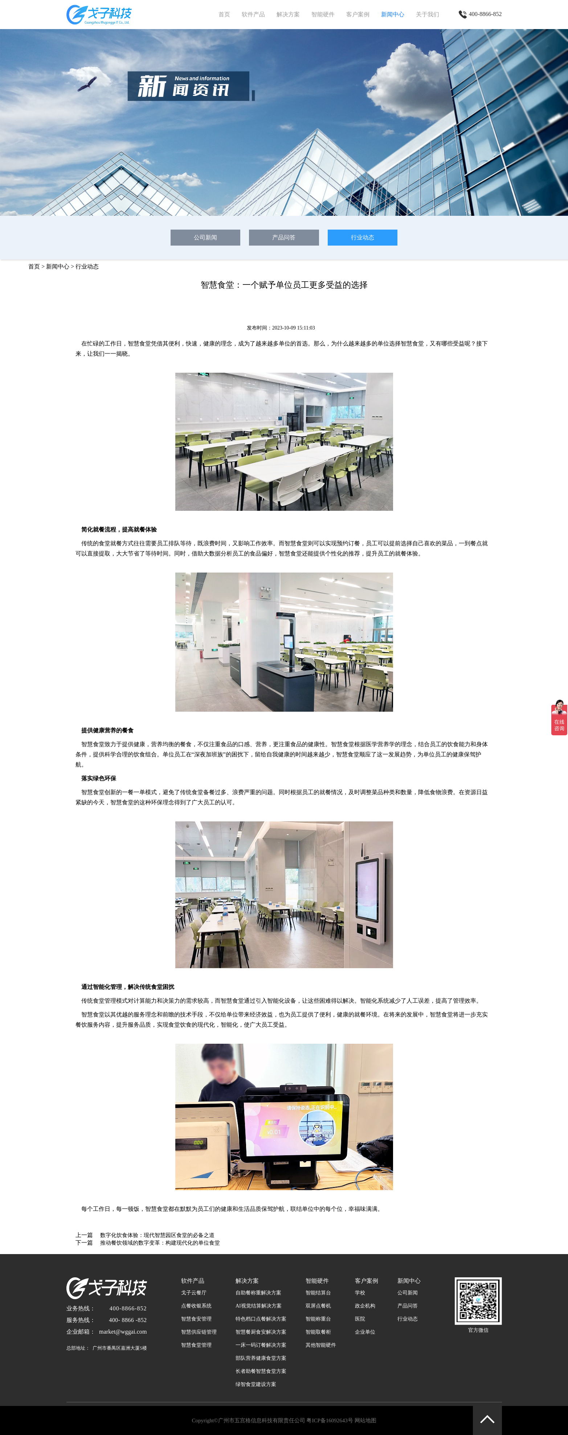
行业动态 (362, 237)
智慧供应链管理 (199, 1332)
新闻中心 (392, 14)
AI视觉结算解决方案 (259, 1306)
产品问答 (283, 237)
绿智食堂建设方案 (256, 1384)
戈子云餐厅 (194, 1292)
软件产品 (253, 14)
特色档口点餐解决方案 (261, 1319)
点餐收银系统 (196, 1306)
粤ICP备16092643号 (329, 1420)
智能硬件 (323, 14)
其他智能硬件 (321, 1345)
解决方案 (288, 14)
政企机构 (365, 1306)
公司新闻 (205, 237)
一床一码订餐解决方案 (261, 1345)
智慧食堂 (412, 343)
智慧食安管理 (196, 1319)
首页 (224, 14)
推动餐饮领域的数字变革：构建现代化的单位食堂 (160, 1243)
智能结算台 (318, 1292)
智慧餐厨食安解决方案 (261, 1332)
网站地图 (365, 1420)
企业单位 (365, 1332)
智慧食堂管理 (196, 1345)
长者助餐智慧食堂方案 (261, 1371)
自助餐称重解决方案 (258, 1292)
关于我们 (427, 14)
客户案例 (357, 14)
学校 (360, 1292)
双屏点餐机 (318, 1306)
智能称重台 (318, 1319)
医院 (360, 1319)
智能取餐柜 (318, 1332)
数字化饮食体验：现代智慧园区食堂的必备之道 (157, 1235)
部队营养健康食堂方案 (261, 1358)
